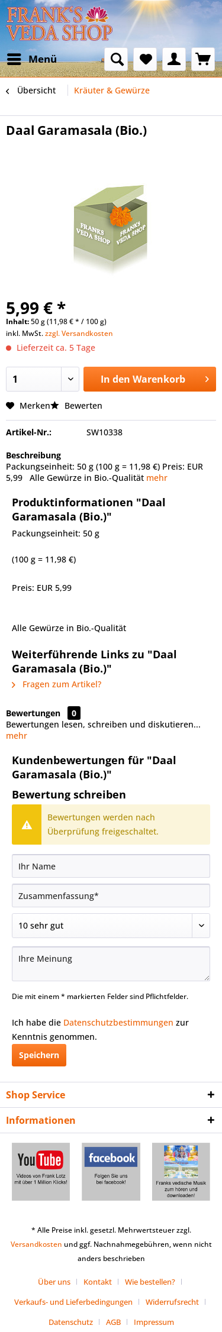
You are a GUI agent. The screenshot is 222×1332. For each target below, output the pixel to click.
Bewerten (76, 405)
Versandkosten (36, 1244)
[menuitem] (31, 59)
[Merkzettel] (145, 59)
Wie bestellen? (150, 1281)
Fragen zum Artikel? (56, 684)
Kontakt (97, 1281)
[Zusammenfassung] (111, 895)
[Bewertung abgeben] (111, 925)
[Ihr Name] (111, 866)
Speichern (39, 1055)
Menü (32, 58)
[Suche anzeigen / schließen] (116, 59)
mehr (157, 477)
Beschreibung (33, 455)
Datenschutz (71, 1322)
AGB (113, 1322)
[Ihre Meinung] (111, 963)
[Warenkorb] (203, 59)
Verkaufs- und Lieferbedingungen (73, 1302)
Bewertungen (33, 713)
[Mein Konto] (174, 59)
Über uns (54, 1281)
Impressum (154, 1322)
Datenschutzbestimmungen (118, 1022)
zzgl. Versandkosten (79, 333)
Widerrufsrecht (172, 1302)
